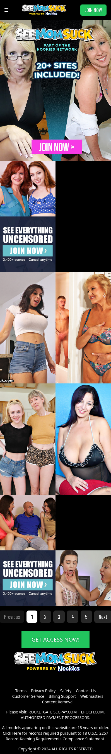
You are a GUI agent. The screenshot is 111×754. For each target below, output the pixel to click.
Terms (20, 690)
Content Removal (58, 701)
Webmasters (91, 696)
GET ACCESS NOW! (55, 639)
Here (16, 733)
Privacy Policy (43, 690)
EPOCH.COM (92, 712)
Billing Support (62, 696)
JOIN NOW (93, 10)
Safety (65, 690)
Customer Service (28, 696)
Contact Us (86, 690)
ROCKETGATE (40, 712)
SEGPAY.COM (65, 712)
